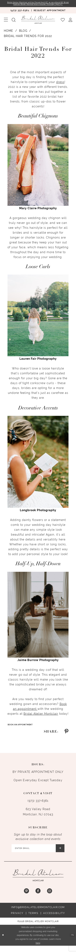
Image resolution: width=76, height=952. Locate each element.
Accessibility (54, 919)
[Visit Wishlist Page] (62, 23)
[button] (6, 23)
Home (8, 34)
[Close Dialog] (3, 941)
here (38, 949)
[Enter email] (38, 853)
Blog (23, 34)
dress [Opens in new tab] (60, 85)
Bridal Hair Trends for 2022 (28, 39)
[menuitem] (19, 13)
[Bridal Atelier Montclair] (38, 23)
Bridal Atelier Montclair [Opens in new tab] (41, 717)
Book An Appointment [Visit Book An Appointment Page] (24, 728)
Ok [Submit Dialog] (72, 941)
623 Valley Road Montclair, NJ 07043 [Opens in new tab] (38, 815)
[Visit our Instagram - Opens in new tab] (49, 897)
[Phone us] (19, 13)
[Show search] (13, 23)
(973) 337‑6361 (38, 804)
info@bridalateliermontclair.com (38, 913)
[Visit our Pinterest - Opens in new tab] (26, 897)
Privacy (17, 919)
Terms (33, 919)
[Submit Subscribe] (66, 853)
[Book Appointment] (49, 13)
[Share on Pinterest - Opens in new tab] (66, 735)
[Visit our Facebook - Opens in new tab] (38, 897)
